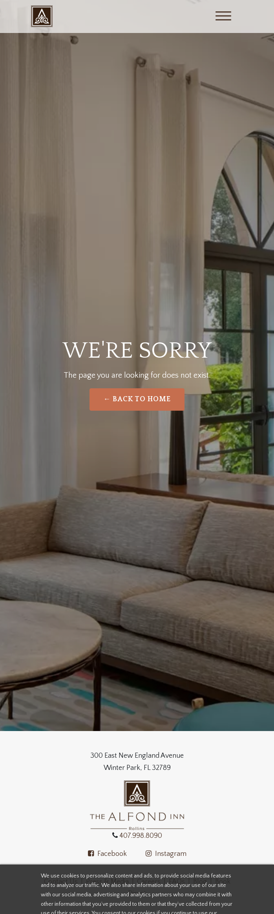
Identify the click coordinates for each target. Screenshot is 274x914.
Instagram (166, 854)
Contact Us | (65, 882)
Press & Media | (111, 882)
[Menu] (223, 16)
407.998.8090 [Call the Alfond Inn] (140, 836)
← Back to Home (137, 399)
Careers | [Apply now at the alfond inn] (153, 882)
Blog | (204, 882)
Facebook (107, 854)
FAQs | (179, 882)
